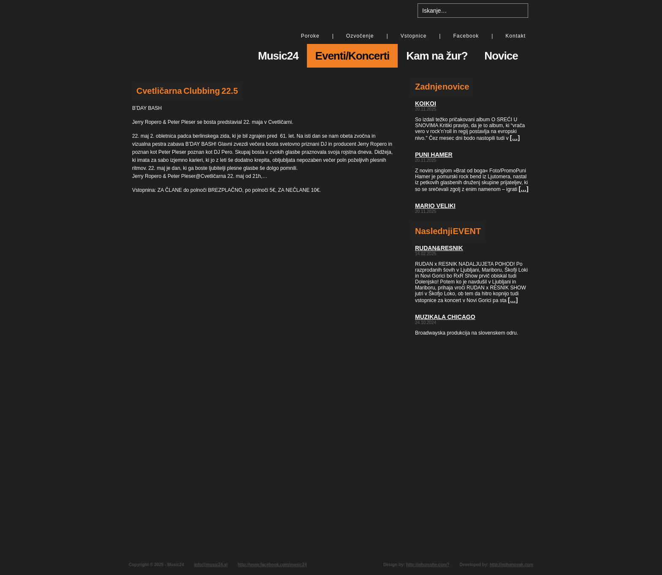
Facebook (466, 36)
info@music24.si (211, 564)
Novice (501, 55)
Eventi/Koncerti (352, 55)
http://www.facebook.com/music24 (272, 564)
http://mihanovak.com (511, 564)
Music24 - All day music (183, 37)
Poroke (310, 36)
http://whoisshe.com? (428, 564)
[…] (515, 137)
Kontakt (515, 36)
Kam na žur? (436, 55)
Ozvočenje (360, 36)
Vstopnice (414, 36)
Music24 (278, 55)
